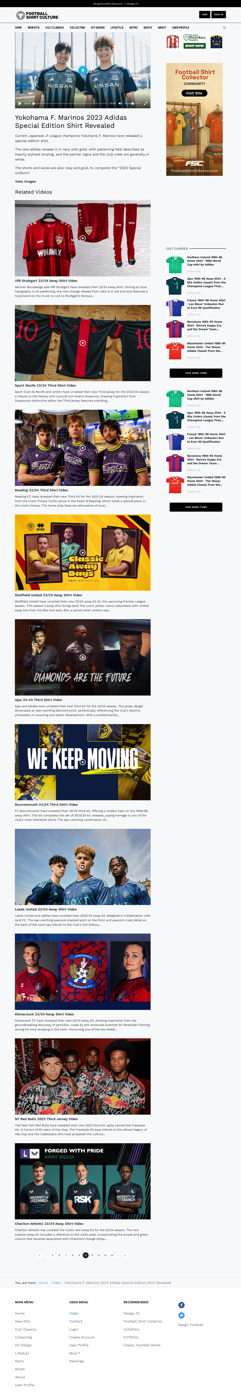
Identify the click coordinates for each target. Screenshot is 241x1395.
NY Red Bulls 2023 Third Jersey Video (46, 1119)
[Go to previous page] (46, 1255)
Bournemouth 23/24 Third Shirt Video (46, 804)
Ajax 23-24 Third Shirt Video (38, 700)
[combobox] (224, 27)
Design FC (133, 3)
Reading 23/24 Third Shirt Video (41, 490)
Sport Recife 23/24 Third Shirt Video (45, 385)
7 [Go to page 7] (66, 1255)
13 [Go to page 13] (105, 1255)
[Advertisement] (196, 210)
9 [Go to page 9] (79, 1255)
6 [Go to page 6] (59, 1255)
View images (25, 181)
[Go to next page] (119, 1255)
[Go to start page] (40, 1255)
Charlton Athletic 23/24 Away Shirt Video (49, 1224)
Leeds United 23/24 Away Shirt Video (46, 909)
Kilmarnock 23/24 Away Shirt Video (44, 1014)
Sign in (218, 14)
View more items (196, 373)
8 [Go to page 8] (72, 1255)
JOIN (204, 14)
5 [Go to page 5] (52, 1255)
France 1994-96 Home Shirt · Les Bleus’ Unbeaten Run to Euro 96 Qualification (206, 304)
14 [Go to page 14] (112, 1255)
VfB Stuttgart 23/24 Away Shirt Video (46, 281)
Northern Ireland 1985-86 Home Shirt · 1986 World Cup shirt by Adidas (204, 261)
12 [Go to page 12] (99, 1255)
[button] (82, 1353)
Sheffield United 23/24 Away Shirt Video (48, 595)
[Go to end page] (125, 1255)
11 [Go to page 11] (92, 1255)
